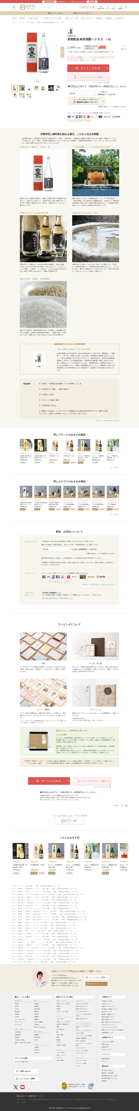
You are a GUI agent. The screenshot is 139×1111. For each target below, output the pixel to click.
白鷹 (38, 366)
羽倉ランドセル (81, 1099)
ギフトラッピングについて (109, 1027)
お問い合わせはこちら (97, 984)
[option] (26, 451)
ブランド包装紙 (88, 57)
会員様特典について (107, 1032)
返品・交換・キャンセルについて (111, 1022)
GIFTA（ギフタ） (22, 1099)
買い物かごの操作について (109, 1009)
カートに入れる (90, 68)
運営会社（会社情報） (108, 1073)
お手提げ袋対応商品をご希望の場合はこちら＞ (58, 598)
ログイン (104, 1061)
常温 (93, 60)
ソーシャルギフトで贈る (90, 77)
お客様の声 (105, 1047)
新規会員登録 (105, 1058)
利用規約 (104, 1081)
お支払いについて (107, 1011)
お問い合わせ (105, 1044)
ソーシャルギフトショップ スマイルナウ (62, 1099)
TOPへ (75, 821)
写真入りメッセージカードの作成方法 (113, 1030)
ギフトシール (110, 57)
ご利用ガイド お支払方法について (97, 584)
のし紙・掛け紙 (99, 57)
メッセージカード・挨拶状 (75, 60)
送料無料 (22, 462)
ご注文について (106, 1004)
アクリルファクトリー (94, 1099)
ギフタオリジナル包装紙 (75, 57)
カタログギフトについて (109, 1024)
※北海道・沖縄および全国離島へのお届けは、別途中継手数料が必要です (90, 52)
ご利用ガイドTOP (107, 1001)
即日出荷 (66, 462)
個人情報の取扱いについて (109, 1078)
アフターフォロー (107, 1049)
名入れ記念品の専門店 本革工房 (39, 1099)
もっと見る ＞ (115, 467)
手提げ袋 (87, 60)
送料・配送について (107, 1019)
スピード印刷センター (109, 1099)
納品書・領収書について (109, 1014)
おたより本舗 (21, 1102)
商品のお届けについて (108, 1017)
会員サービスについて (108, 1006)
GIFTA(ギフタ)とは (107, 1070)
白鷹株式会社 (71, 36)
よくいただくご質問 (97, 977)
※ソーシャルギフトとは (100, 82)
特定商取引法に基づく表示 (109, 1075)
